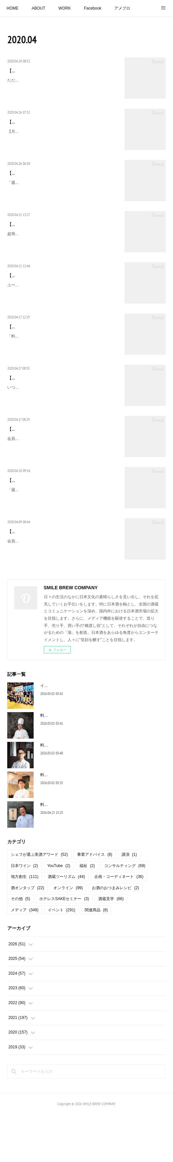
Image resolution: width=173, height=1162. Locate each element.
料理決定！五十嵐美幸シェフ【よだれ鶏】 (77, 763)
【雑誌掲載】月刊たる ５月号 (39, 129)
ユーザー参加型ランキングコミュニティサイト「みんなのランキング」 (62, 312)
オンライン (68, 935)
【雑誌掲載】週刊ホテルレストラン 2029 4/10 (54, 520)
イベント (61, 958)
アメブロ (122, 8)
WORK (64, 8)
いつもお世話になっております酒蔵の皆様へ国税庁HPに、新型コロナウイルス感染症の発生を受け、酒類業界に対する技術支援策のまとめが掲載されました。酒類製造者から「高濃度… (62, 427)
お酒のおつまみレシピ (115, 935)
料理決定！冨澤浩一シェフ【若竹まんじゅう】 (81, 852)
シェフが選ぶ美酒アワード (39, 902)
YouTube (58, 913)
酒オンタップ (27, 935)
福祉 (87, 913)
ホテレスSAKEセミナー (64, 946)
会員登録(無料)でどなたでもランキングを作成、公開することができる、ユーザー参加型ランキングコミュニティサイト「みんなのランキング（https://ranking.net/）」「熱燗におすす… (62, 486)
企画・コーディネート (118, 924)
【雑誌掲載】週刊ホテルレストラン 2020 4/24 (52, 181)
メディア (25, 958)
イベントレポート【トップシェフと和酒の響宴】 (83, 733)
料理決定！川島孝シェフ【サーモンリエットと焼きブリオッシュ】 (99, 822)
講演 (129, 902)
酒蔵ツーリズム (66, 924)
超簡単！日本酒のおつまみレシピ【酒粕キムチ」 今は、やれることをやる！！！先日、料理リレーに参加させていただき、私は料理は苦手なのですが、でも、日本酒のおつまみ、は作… (62, 257)
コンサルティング (124, 913)
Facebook (92, 8)
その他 (20, 946)
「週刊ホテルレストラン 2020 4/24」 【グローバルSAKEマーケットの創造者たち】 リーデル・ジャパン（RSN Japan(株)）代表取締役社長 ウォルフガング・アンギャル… (61, 197)
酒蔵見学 (111, 946)
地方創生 (25, 924)
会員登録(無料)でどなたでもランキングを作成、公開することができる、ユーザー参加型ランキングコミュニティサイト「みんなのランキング (62, 596)
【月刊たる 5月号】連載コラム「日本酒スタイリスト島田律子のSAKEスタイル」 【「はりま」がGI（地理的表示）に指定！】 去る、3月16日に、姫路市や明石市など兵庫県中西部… (62, 146)
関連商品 (96, 958)
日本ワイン (24, 913)
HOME (12, 8)
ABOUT (38, 8)
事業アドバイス (94, 902)
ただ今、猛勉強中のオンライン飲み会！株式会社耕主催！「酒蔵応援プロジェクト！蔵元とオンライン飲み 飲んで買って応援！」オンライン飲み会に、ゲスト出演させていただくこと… (62, 95)
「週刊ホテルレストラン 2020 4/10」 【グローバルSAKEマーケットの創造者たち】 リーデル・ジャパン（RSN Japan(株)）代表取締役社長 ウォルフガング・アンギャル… (61, 536)
